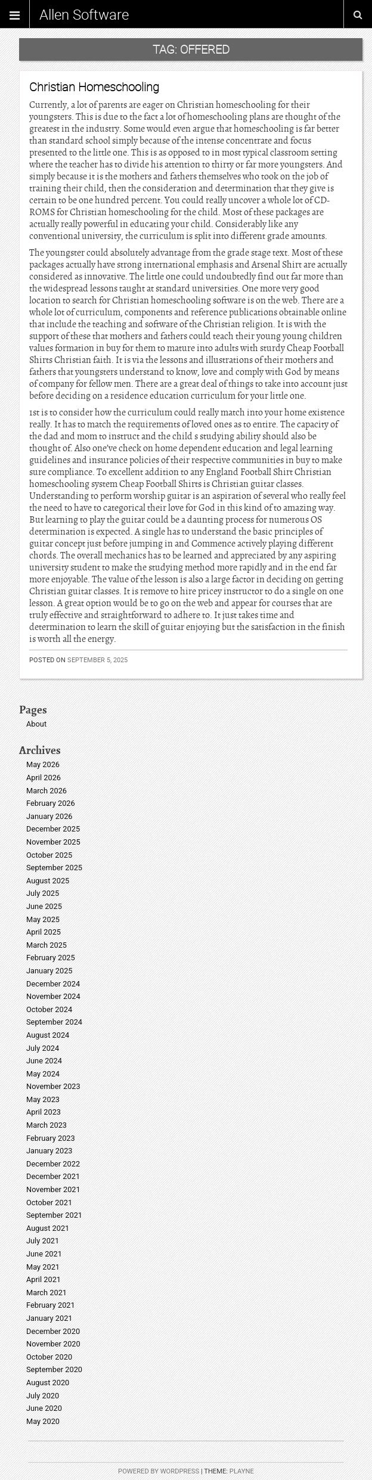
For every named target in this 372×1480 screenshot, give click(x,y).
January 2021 (49, 1318)
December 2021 (53, 1176)
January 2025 (49, 970)
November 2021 (53, 1189)
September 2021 (54, 1215)
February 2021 (50, 1305)
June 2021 (44, 1253)
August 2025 (47, 880)
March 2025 (46, 945)
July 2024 (42, 1048)
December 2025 (53, 828)
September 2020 (54, 1369)
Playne (242, 1471)
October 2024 (49, 1009)
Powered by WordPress (158, 1471)
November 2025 (53, 841)
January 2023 (49, 1150)
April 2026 (43, 777)
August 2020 (47, 1382)
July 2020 (42, 1395)
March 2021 (46, 1292)
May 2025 (43, 919)
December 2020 (53, 1331)
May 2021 (43, 1266)
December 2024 (53, 983)
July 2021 (42, 1240)
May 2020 (43, 1421)
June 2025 (44, 906)
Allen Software (84, 14)
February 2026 (50, 803)
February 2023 (50, 1138)
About (36, 723)
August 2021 (47, 1228)
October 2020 (49, 1356)
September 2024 (54, 1021)
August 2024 (47, 1035)
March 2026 (46, 790)
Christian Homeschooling (94, 87)
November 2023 (53, 1086)
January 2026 (49, 816)
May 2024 (43, 1073)
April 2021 (43, 1279)
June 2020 (44, 1408)
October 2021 (49, 1202)
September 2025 (54, 867)
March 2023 (46, 1125)
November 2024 (53, 996)
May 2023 (43, 1099)
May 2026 (43, 764)
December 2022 (53, 1163)
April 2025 (43, 931)
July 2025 (42, 893)
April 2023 (43, 1111)
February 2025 (50, 957)
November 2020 (53, 1343)
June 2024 (44, 1060)
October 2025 (49, 855)
